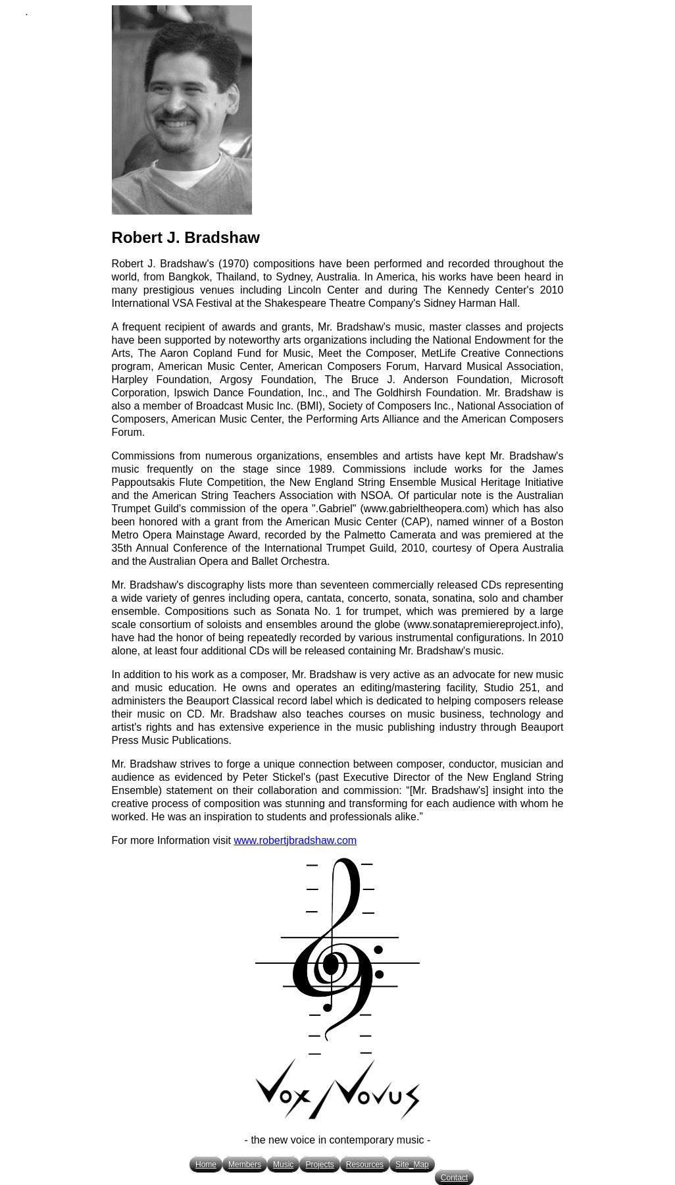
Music (283, 1164)
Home (205, 1164)
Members (244, 1164)
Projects (319, 1164)
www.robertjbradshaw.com (295, 840)
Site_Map (412, 1164)
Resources (365, 1164)
